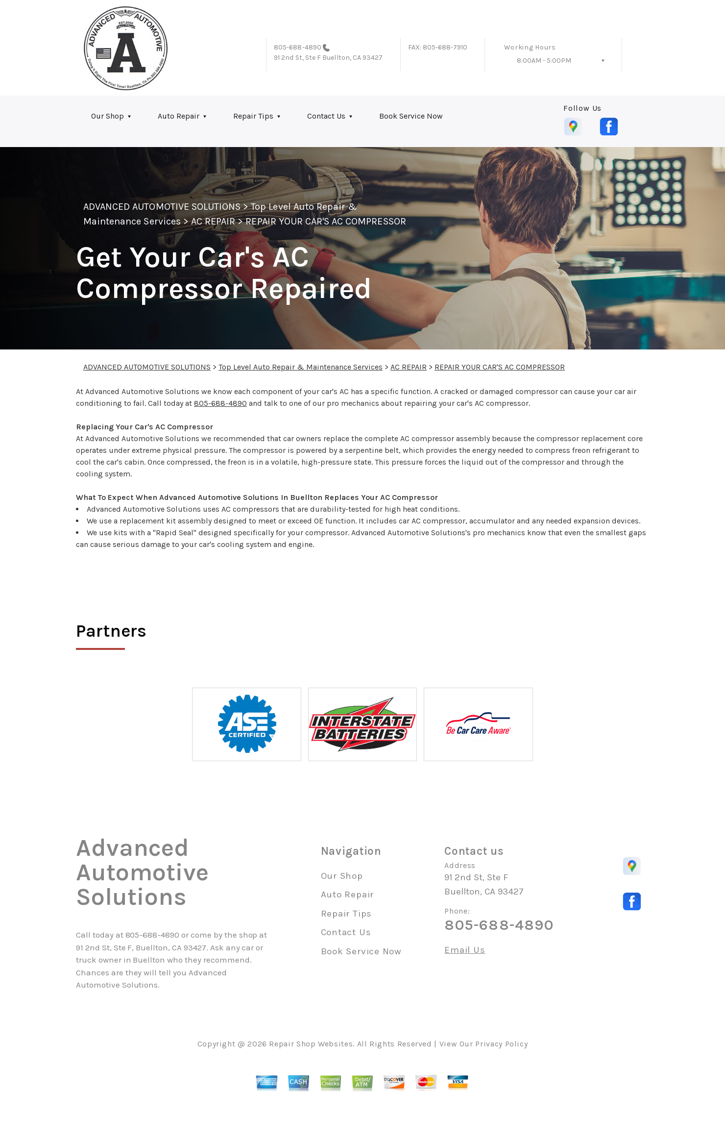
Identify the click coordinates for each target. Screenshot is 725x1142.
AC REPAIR (213, 221)
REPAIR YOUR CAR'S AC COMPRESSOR (325, 221)
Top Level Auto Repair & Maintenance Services (300, 367)
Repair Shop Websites (311, 1043)
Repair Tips (253, 116)
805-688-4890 (297, 47)
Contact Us (326, 116)
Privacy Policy (501, 1043)
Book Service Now (411, 116)
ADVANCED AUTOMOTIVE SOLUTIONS (162, 206)
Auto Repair (178, 116)
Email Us (464, 950)
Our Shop (107, 116)
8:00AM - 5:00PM (544, 60)
